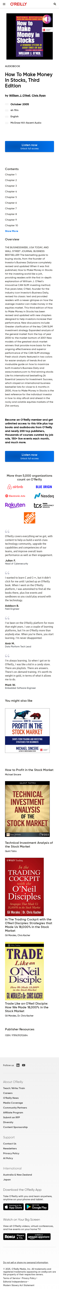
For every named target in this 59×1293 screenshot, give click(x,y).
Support (9, 1137)
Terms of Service (11, 1278)
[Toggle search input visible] (55, 4)
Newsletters (10, 1148)
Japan (7, 1179)
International (12, 1168)
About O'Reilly (13, 1082)
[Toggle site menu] (4, 4)
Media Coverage (13, 1102)
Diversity (8, 1122)
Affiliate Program (13, 1112)
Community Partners (15, 1107)
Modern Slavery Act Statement (18, 1285)
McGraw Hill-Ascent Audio (26, 122)
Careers (7, 1093)
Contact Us (9, 1143)
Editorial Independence (15, 1281)
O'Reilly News (11, 1098)
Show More (11, 231)
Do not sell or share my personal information (25, 1262)
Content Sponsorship (15, 1127)
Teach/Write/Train (14, 1088)
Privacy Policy (11, 1153)
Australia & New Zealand (17, 1174)
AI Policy (8, 1158)
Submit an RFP (11, 1117)
